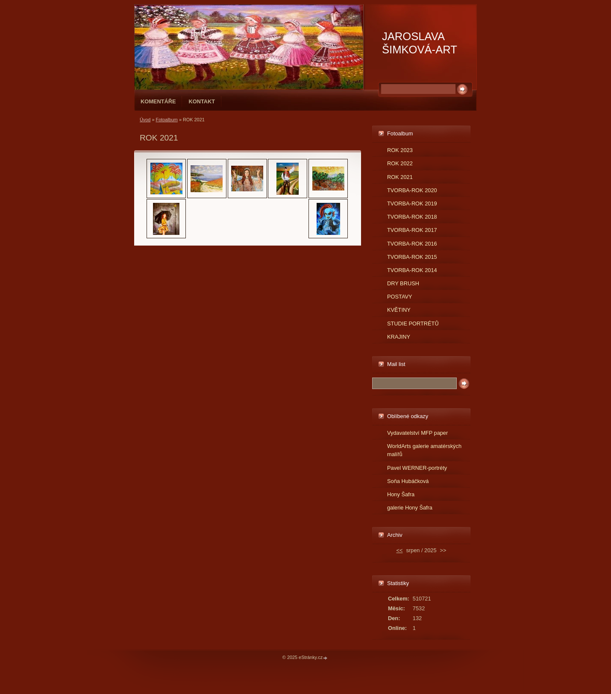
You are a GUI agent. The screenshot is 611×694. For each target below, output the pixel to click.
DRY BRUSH (403, 283)
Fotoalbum (166, 119)
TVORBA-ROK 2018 (412, 217)
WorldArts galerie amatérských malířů (424, 450)
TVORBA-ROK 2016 (412, 243)
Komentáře (158, 101)
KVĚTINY (399, 310)
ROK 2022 (400, 163)
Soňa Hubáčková (408, 481)
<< (399, 550)
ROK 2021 (400, 177)
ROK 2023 (400, 150)
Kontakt (201, 101)
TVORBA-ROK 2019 (412, 203)
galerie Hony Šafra (409, 507)
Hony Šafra (400, 494)
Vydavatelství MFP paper (417, 433)
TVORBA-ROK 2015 (412, 257)
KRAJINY (398, 337)
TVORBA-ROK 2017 (412, 230)
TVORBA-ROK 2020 (412, 190)
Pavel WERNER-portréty (417, 468)
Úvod (145, 119)
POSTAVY (399, 296)
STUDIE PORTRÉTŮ (413, 323)
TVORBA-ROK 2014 (412, 270)
